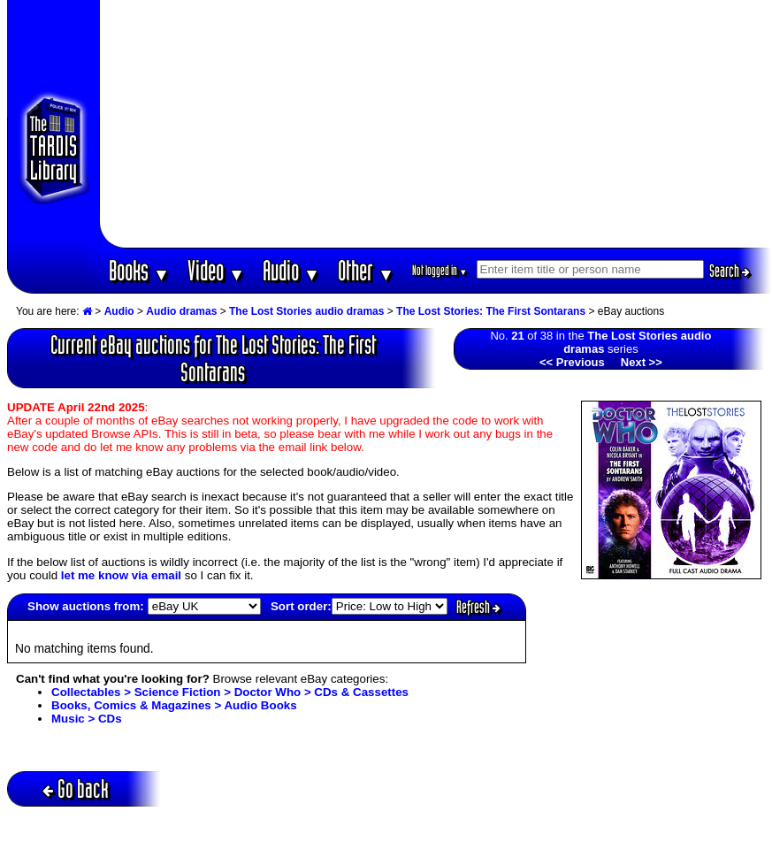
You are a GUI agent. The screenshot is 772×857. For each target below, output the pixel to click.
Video (216, 270)
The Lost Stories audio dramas (306, 311)
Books (139, 270)
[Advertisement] (436, 124)
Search (729, 270)
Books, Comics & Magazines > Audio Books (174, 705)
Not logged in (440, 270)
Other (366, 270)
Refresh (478, 606)
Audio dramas (181, 311)
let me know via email (121, 575)
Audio (291, 270)
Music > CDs (86, 718)
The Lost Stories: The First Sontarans (490, 311)
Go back (75, 788)
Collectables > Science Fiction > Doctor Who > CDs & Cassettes (230, 692)
